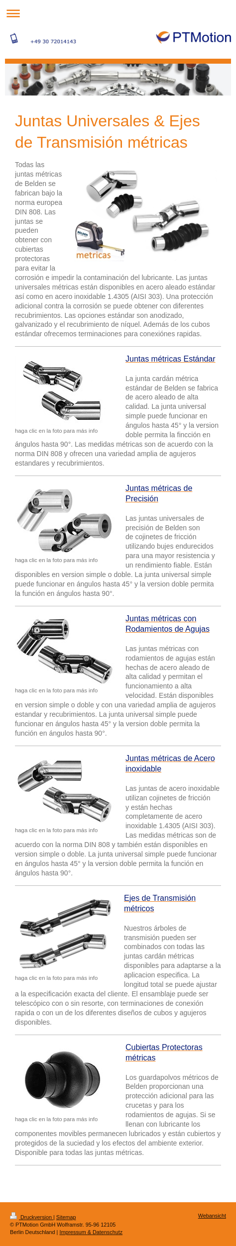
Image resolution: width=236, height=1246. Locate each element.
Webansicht (212, 1216)
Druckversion (31, 1217)
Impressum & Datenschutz (90, 1232)
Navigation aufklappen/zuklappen (118, 13)
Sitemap (66, 1217)
